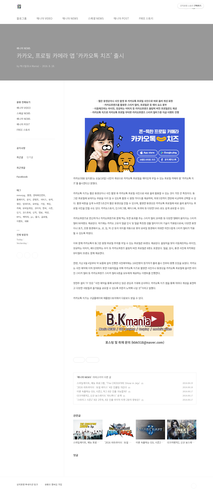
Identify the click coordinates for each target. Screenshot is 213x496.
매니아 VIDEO (44, 18)
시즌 (51, 208)
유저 (51, 199)
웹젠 (29, 195)
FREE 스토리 (146, 18)
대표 (27, 221)
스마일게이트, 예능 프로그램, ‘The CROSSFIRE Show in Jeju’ (108, 383)
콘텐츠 (36, 199)
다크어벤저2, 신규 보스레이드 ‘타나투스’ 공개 (99, 395)
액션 (47, 212)
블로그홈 (22, 18)
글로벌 (44, 216)
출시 (37, 216)
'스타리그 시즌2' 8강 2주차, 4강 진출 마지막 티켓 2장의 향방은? (108, 399)
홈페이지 (21, 199)
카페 (19, 208)
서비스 (44, 199)
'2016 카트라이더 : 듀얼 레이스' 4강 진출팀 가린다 (102, 387)
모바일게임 (28, 208)
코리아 (38, 208)
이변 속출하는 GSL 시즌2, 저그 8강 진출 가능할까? (102, 391)
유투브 (35, 255)
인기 (19, 212)
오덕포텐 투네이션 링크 (27, 484)
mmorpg (21, 195)
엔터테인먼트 (39, 195)
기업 (43, 203)
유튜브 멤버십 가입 (53, 484)
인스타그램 (27, 255)
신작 (35, 212)
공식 (29, 199)
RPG (19, 216)
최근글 (20, 157)
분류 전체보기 (23, 102)
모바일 (36, 203)
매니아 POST (121, 18)
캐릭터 (26, 216)
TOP (193, 486)
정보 (41, 212)
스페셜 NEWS (96, 18)
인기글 (30, 157)
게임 (49, 203)
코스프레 (27, 212)
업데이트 (27, 203)
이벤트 (20, 221)
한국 (45, 208)
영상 (19, 203)
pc (32, 216)
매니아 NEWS (70, 18)
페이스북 (20, 255)
